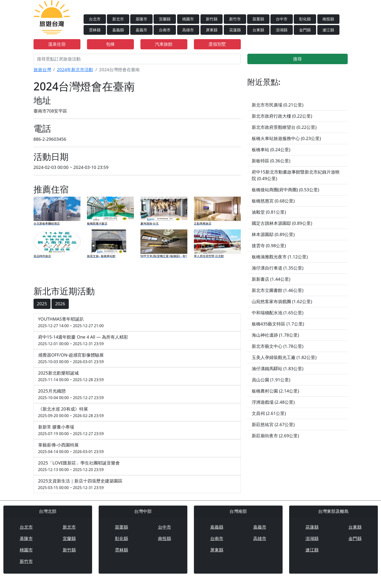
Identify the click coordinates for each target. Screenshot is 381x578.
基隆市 (141, 19)
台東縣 (258, 30)
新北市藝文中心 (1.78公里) (277, 346)
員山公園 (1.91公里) (271, 380)
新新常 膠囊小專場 (137, 430)
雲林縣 (95, 30)
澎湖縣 (281, 30)
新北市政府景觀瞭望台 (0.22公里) (284, 127)
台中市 (281, 19)
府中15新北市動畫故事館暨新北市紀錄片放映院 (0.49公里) (296, 175)
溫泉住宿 (57, 44)
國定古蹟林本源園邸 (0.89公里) (282, 223)
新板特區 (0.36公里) (271, 161)
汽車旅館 (164, 44)
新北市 (118, 19)
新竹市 (235, 19)
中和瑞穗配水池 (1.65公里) (277, 312)
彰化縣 (305, 19)
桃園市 (188, 19)
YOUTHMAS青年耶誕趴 (137, 322)
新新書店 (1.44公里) (271, 279)
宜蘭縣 (165, 19)
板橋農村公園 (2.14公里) (275, 391)
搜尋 (297, 59)
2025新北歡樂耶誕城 (137, 376)
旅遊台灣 (42, 69)
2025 (42, 304)
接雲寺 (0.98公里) (269, 245)
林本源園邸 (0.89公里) (273, 234)
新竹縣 (211, 19)
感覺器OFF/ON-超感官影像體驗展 (137, 358)
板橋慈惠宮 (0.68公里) (273, 201)
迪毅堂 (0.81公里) (269, 212)
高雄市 (188, 30)
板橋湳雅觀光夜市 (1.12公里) (280, 257)
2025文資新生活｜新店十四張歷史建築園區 (137, 484)
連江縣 (328, 30)
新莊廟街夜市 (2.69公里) (275, 435)
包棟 (110, 44)
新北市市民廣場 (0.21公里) (277, 105)
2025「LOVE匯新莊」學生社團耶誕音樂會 (137, 466)
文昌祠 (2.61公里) (269, 413)
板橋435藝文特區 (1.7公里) (278, 324)
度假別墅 (217, 44)
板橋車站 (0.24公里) (271, 149)
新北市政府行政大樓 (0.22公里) (282, 116)
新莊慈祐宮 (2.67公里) (273, 424)
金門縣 (305, 30)
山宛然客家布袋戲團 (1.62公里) (282, 301)
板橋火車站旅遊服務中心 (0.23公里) (286, 138)
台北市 (95, 19)
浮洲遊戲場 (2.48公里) (273, 402)
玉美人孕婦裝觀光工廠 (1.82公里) (284, 357)
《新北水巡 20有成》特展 (137, 412)
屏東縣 (211, 30)
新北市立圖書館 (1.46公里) (277, 290)
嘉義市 (141, 30)
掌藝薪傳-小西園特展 (137, 448)
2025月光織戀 (137, 394)
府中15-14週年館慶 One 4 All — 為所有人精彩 (137, 340)
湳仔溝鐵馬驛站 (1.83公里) (277, 368)
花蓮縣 (235, 30)
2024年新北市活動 (75, 69)
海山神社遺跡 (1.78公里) (275, 335)
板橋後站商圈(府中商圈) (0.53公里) (285, 190)
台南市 (165, 30)
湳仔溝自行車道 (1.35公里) (277, 268)
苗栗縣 (258, 19)
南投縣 (328, 19)
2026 (60, 304)
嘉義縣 (118, 30)
